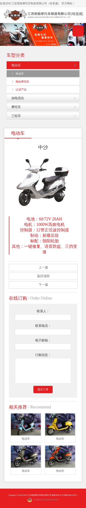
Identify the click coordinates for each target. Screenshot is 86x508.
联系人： (43, 311)
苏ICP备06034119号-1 (68, 495)
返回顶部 (43, 276)
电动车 (16, 65)
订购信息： (43, 355)
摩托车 (16, 107)
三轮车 (16, 116)
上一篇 (43, 267)
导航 (78, 30)
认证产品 (21, 89)
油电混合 (17, 98)
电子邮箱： (43, 340)
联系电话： (43, 325)
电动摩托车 (22, 81)
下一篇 (43, 284)
